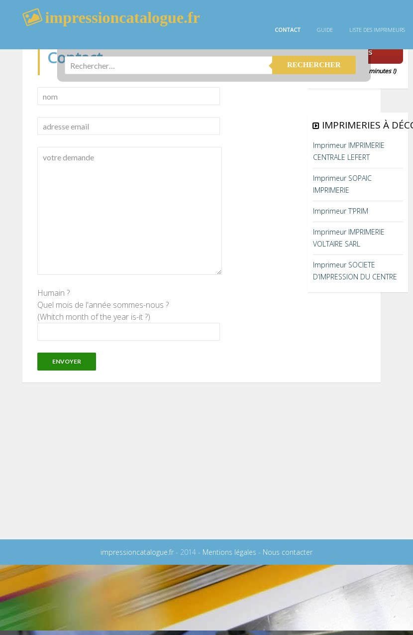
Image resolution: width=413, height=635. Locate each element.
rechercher (314, 62)
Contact (288, 29)
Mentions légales (229, 552)
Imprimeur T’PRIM (340, 211)
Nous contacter (287, 552)
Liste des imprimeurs (377, 29)
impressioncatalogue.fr (137, 552)
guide (325, 29)
